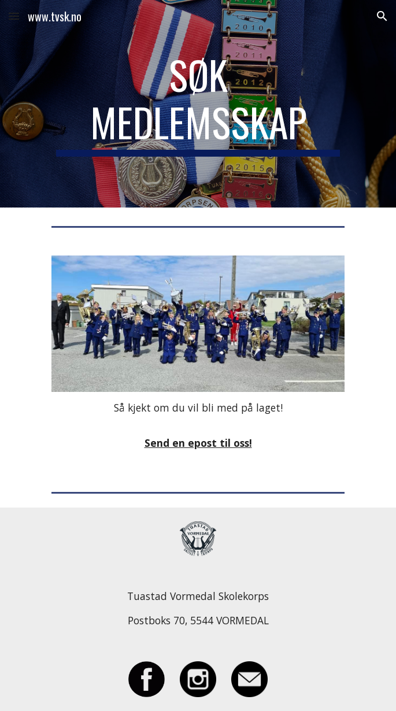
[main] (198, 103)
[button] (14, 16)
